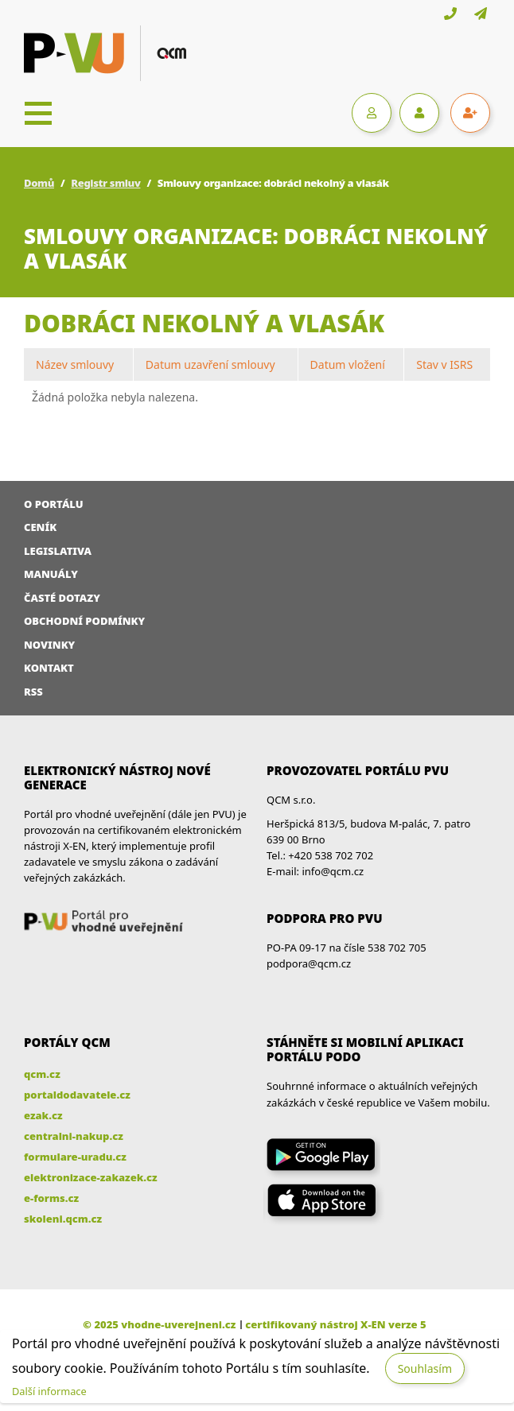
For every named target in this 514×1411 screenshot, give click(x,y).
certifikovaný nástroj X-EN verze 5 (335, 1324)
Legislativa (58, 551)
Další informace (49, 1391)
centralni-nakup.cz (73, 1136)
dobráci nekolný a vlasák (204, 323)
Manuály (51, 574)
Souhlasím (425, 1368)
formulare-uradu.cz (75, 1156)
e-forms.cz (51, 1198)
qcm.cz (42, 1074)
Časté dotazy (62, 598)
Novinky (49, 645)
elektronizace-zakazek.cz (91, 1177)
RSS (33, 691)
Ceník (40, 527)
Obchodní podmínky (84, 621)
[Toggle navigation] (38, 113)
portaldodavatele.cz (77, 1094)
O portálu (54, 504)
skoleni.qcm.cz (63, 1218)
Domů (39, 183)
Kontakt (49, 668)
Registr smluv (105, 183)
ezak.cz (43, 1115)
